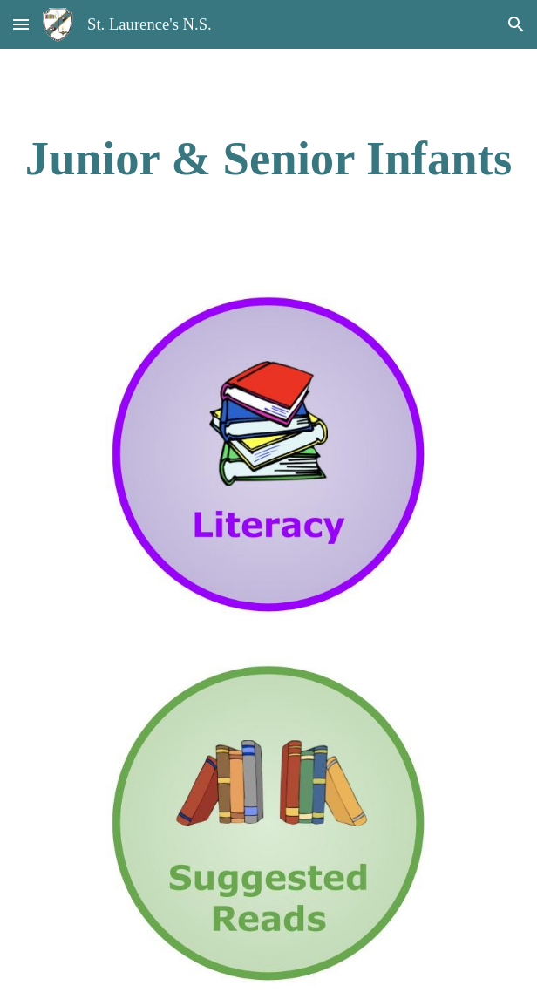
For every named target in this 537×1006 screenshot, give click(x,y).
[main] (268, 158)
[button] (21, 24)
